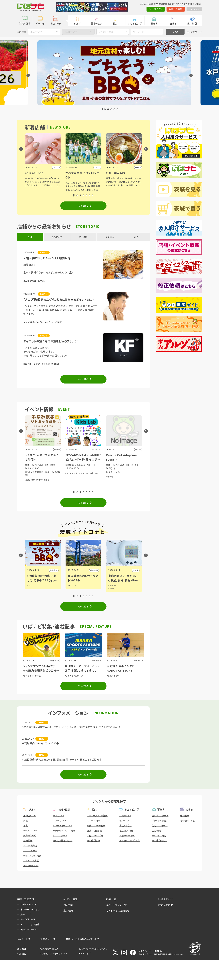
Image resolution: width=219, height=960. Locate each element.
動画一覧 (111, 899)
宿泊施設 (184, 815)
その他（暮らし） (159, 840)
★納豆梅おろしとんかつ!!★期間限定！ (47, 258)
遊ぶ (115, 23)
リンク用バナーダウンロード (54, 953)
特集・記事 (25, 23)
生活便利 (156, 830)
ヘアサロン (58, 815)
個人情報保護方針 (49, 948)
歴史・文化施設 (94, 830)
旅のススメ (25, 914)
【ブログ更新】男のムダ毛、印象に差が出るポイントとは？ (58, 299)
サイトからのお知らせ (118, 910)
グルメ (77, 23)
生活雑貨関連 (126, 830)
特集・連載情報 (25, 899)
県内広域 (94, 570)
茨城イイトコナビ (28, 904)
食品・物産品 (125, 825)
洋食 (25, 820)
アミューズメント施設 (97, 815)
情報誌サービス (48, 939)
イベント (40, 23)
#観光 (29, 585)
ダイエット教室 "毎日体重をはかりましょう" (50, 341)
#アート (109, 473)
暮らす (154, 23)
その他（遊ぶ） (93, 840)
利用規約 (21, 953)
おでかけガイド (27, 919)
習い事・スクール (160, 815)
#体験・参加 (46, 473)
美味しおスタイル (28, 929)
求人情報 (192, 23)
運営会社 (21, 948)
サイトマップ (85, 953)
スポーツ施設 (93, 820)
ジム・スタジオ (60, 835)
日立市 (55, 570)
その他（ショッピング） (129, 840)
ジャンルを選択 (106, 31)
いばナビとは (165, 899)
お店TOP (55, 23)
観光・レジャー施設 (96, 825)
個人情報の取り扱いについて (93, 948)
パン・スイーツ (30, 850)
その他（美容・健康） (62, 840)
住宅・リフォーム (159, 825)
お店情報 (68, 905)
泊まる (173, 23)
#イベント (112, 585)
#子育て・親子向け (84, 480)
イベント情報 (70, 899)
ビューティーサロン (62, 825)
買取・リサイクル (127, 835)
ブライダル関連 (159, 820)
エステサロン (59, 820)
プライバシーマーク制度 (149, 951)
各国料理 (27, 840)
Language (194, 8)
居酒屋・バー (29, 815)
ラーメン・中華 (30, 830)
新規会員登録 (176, 8)
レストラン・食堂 (31, 860)
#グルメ (71, 585)
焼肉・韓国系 (29, 835)
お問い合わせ (165, 905)
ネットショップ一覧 (116, 905)
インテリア (124, 820)
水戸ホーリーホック (30, 909)
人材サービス (23, 939)
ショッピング (135, 23)
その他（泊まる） (188, 820)
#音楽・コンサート (32, 473)
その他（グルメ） (30, 865)
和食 (25, 825)
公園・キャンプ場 (95, 835)
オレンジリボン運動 (29, 924)
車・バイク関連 (159, 835)
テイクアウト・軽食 (32, 855)
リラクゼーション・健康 (64, 830)
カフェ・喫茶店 (30, 845)
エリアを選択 (36, 31)
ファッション (125, 815)
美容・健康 (96, 23)
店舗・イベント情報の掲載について (82, 939)
